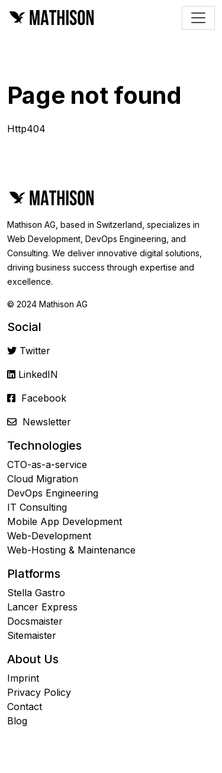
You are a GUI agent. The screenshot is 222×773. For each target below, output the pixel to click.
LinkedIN (38, 374)
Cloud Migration (42, 479)
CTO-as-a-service (47, 464)
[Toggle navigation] (198, 18)
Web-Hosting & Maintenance (71, 550)
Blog (17, 721)
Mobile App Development (64, 521)
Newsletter (46, 422)
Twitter (35, 351)
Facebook (43, 398)
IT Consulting (37, 507)
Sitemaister (31, 635)
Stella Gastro (36, 593)
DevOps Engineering (52, 493)
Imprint (23, 678)
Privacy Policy (39, 692)
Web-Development (49, 536)
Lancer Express (42, 607)
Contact (24, 706)
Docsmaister (35, 621)
